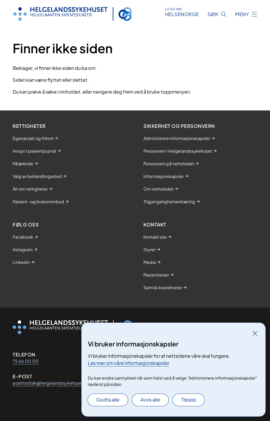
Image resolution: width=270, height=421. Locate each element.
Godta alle (107, 399)
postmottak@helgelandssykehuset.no (51, 383)
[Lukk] (255, 333)
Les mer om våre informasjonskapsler (128, 363)
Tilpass (188, 399)
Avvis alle (150, 399)
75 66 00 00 (25, 361)
